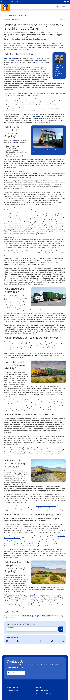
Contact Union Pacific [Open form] (15, 673)
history (11, 575)
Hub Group (47, 47)
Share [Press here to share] (63, 20)
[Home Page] (6, 15)
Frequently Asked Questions (44, 694)
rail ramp (36, 116)
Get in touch (46, 616)
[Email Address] (32, 629)
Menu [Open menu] (65, 6)
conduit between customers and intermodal (46, 595)
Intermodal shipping (11, 58)
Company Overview (12, 687)
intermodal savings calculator (34, 175)
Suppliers (9, 694)
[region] (65, 2)
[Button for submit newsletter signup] (60, 629)
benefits (16, 142)
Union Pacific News (12, 690)
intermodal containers (38, 60)
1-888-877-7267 (14, 2)
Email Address (10, 627)
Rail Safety (39, 687)
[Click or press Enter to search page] (58, 6)
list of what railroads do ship (23, 355)
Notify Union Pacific (42, 690)
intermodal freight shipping (31, 616)
